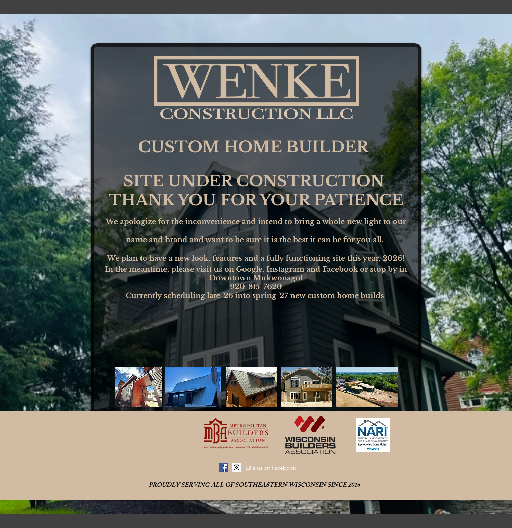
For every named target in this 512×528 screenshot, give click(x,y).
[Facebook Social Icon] (223, 467)
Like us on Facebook (271, 467)
